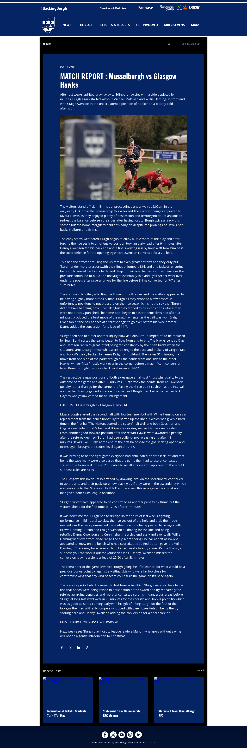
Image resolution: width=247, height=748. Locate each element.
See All (200, 670)
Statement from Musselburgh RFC (176, 713)
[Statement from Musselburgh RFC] (179, 691)
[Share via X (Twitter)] (70, 647)
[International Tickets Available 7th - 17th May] (68, 691)
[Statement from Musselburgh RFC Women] (123, 691)
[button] (169, 43)
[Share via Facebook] (61, 647)
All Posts (47, 43)
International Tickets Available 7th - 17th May (66, 713)
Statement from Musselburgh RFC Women (121, 713)
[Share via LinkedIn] (78, 647)
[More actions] (185, 66)
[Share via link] (87, 647)
